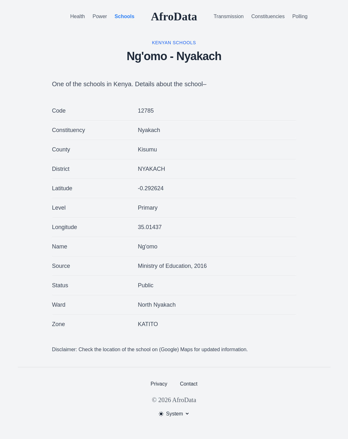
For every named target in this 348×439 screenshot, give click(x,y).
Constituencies (268, 16)
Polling (300, 16)
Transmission (229, 16)
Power (99, 16)
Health (77, 16)
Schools (124, 16)
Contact (188, 384)
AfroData (174, 16)
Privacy (159, 384)
